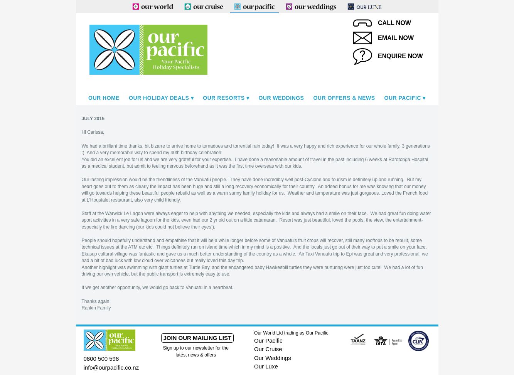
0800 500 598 (101, 358)
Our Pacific (402, 98)
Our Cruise (268, 349)
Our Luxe (266, 366)
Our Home (104, 98)
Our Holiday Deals (159, 98)
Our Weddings (281, 98)
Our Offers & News (344, 98)
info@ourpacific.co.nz (111, 367)
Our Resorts (223, 98)
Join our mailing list (197, 338)
